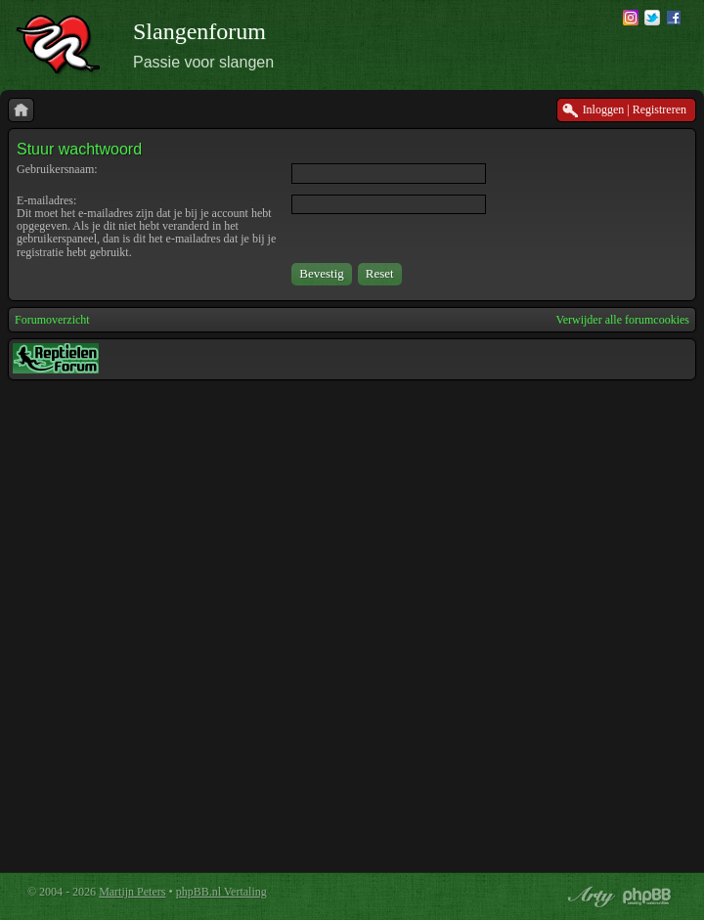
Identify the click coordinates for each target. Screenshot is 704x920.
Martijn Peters (132, 891)
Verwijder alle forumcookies (622, 320)
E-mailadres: (46, 200)
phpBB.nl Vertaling (221, 891)
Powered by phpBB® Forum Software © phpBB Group (647, 896)
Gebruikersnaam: (57, 169)
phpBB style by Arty (588, 896)
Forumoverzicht (52, 320)
